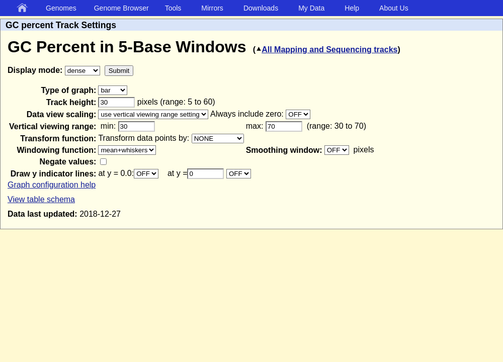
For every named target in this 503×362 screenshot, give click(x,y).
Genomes (61, 8)
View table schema (41, 199)
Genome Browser (121, 8)
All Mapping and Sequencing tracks (326, 49)
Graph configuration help (52, 184)
